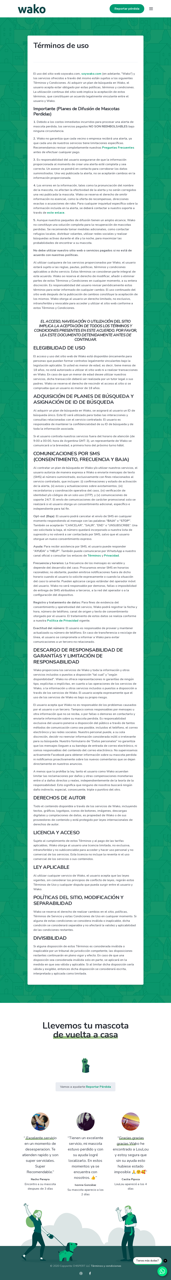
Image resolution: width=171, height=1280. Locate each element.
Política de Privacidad (62, 621)
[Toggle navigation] (151, 8)
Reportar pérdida (127, 9)
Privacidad (111, 556)
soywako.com (91, 74)
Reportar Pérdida (98, 1087)
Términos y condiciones (106, 1266)
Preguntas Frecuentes (118, 148)
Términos (94, 556)
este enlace (55, 213)
